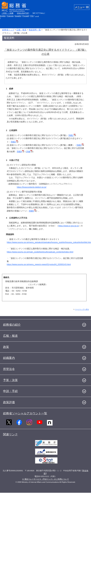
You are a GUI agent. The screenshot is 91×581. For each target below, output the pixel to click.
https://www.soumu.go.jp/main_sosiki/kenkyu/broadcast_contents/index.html (40, 252)
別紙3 (80, 145)
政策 (6, 347)
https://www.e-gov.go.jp (68, 226)
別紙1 (72, 135)
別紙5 (32, 211)
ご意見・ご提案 (7, 13)
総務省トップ (8, 30)
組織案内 (9, 358)
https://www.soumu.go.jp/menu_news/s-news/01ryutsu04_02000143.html (39, 264)
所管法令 (9, 369)
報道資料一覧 (35, 30)
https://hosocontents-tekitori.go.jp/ (31, 187)
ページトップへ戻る (82, 309)
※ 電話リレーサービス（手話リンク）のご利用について (45, 479)
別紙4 (20, 151)
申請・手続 (10, 391)
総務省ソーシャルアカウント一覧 (25, 413)
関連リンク (10, 434)
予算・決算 (10, 380)
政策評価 (9, 402)
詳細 (29, 151)
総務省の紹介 (12, 324)
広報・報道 (21, 30)
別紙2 (14, 142)
